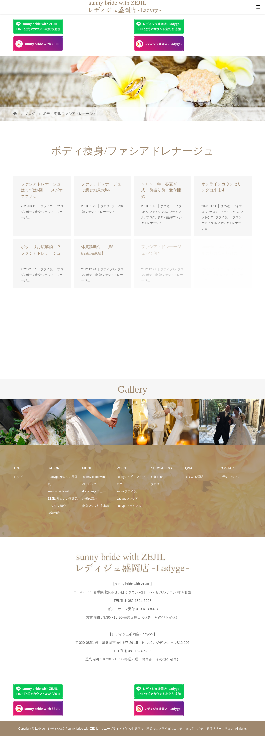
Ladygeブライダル (129, 506)
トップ (17, 477)
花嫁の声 (54, 513)
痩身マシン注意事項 (95, 506)
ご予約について (229, 477)
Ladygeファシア (127, 498)
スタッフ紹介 (57, 506)
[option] (33, 422)
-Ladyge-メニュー (94, 491)
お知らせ (157, 477)
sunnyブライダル (128, 491)
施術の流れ (89, 498)
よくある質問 (194, 477)
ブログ (155, 484)
